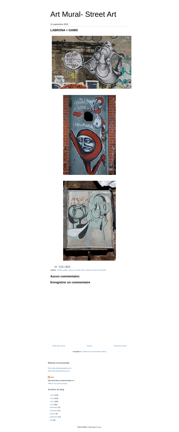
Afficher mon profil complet (57, 383)
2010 (52, 405)
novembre (53, 411)
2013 (52, 395)
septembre (54, 417)
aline (52, 377)
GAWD (59, 270)
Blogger (98, 427)
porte (83, 270)
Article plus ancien (120, 346)
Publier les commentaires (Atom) (94, 351)
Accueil (89, 346)
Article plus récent (58, 346)
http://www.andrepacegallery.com (60, 368)
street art (89, 270)
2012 (52, 398)
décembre (53, 407)
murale (77, 270)
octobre (53, 414)
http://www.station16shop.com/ (59, 371)
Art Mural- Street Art (83, 14)
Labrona (71, 270)
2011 (52, 401)
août (51, 420)
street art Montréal (99, 270)
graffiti (65, 270)
